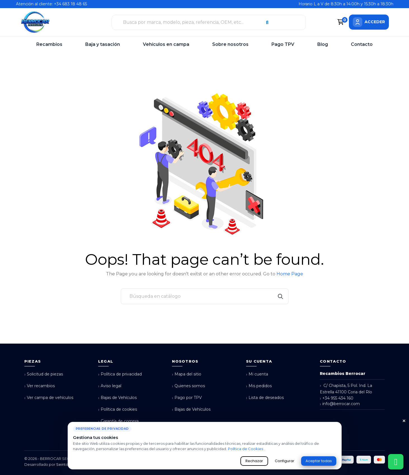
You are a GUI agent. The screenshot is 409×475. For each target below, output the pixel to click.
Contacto (362, 44)
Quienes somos (188, 386)
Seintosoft (65, 464)
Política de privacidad (120, 374)
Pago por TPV (187, 397)
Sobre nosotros (230, 44)
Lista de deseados (265, 397)
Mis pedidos (259, 386)
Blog (322, 44)
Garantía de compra (118, 421)
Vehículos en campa (166, 44)
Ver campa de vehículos (48, 397)
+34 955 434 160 (336, 398)
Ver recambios (39, 386)
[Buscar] (205, 296)
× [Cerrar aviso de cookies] (404, 421)
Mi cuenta (257, 374)
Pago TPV (282, 44)
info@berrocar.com (340, 404)
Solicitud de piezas (43, 374)
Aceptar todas (319, 461)
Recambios (49, 44)
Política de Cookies (246, 448)
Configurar (284, 461)
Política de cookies (117, 409)
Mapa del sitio (186, 374)
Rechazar (254, 461)
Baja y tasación (102, 44)
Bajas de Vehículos (117, 397)
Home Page (289, 274)
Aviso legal (109, 386)
